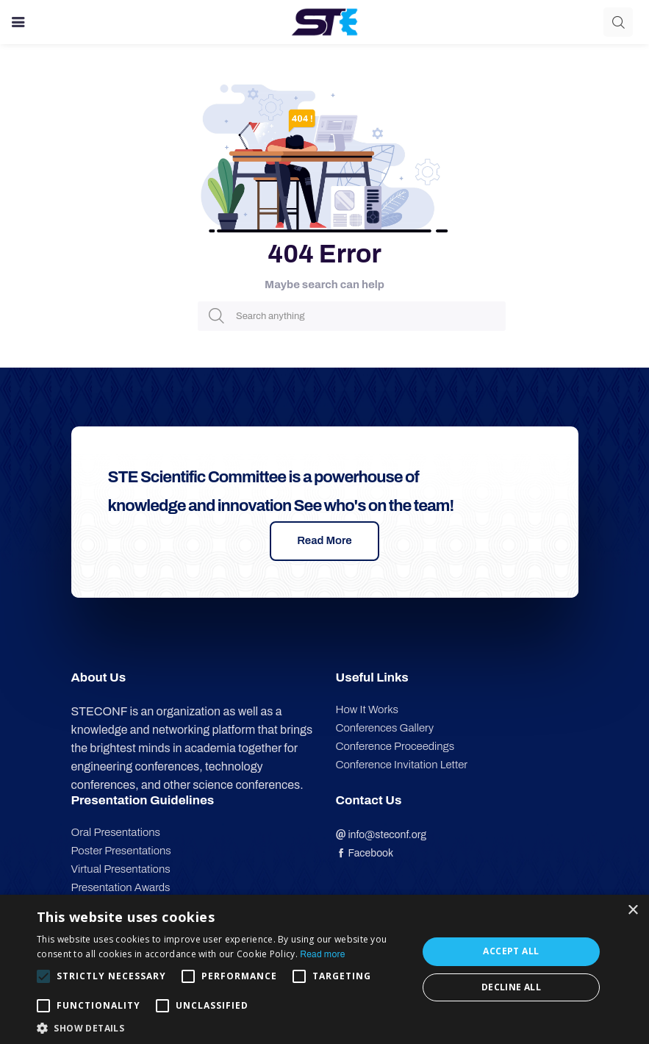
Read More (324, 540)
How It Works (367, 709)
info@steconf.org (381, 834)
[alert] (324, 969)
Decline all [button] (511, 987)
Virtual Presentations (121, 869)
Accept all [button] (511, 951)
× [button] (632, 910)
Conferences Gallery (385, 728)
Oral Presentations (115, 832)
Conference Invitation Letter (402, 765)
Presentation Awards (121, 887)
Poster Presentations (121, 851)
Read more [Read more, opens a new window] (322, 954)
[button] (221, 1026)
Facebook (365, 853)
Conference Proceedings (395, 746)
